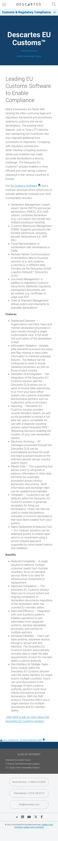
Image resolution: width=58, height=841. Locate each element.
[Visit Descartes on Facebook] (42, 816)
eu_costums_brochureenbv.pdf (21, 740)
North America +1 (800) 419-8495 (29, 782)
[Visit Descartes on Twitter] (35, 816)
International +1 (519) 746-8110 (29, 793)
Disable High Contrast (33, 827)
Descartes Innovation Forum (18, 760)
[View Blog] (17, 816)
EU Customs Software (24, 185)
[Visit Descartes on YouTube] (29, 816)
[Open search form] (54, 4)
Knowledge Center (32, 56)
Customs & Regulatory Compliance (26, 12)
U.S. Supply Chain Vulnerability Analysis (22, 768)
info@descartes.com (29, 804)
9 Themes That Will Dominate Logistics (22, 764)
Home (20, 56)
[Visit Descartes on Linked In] (22, 816)
